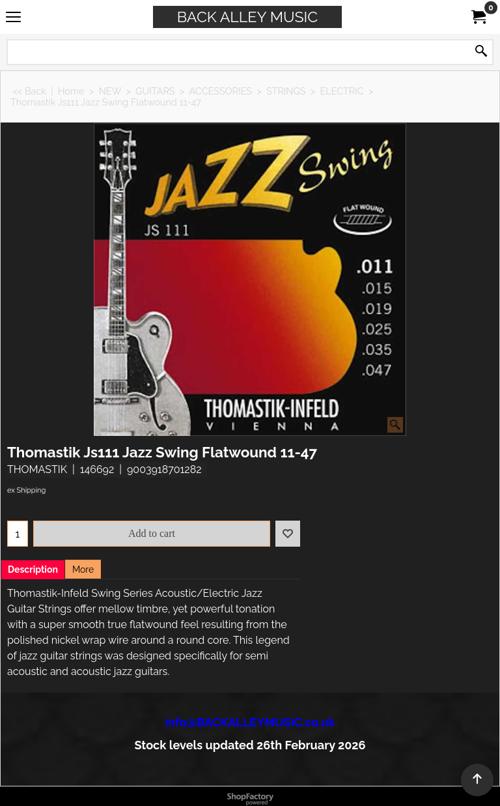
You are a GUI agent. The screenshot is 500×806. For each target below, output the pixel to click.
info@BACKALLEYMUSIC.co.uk (250, 722)
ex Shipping (26, 490)
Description (33, 569)
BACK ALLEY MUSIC (247, 16)
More (83, 569)
